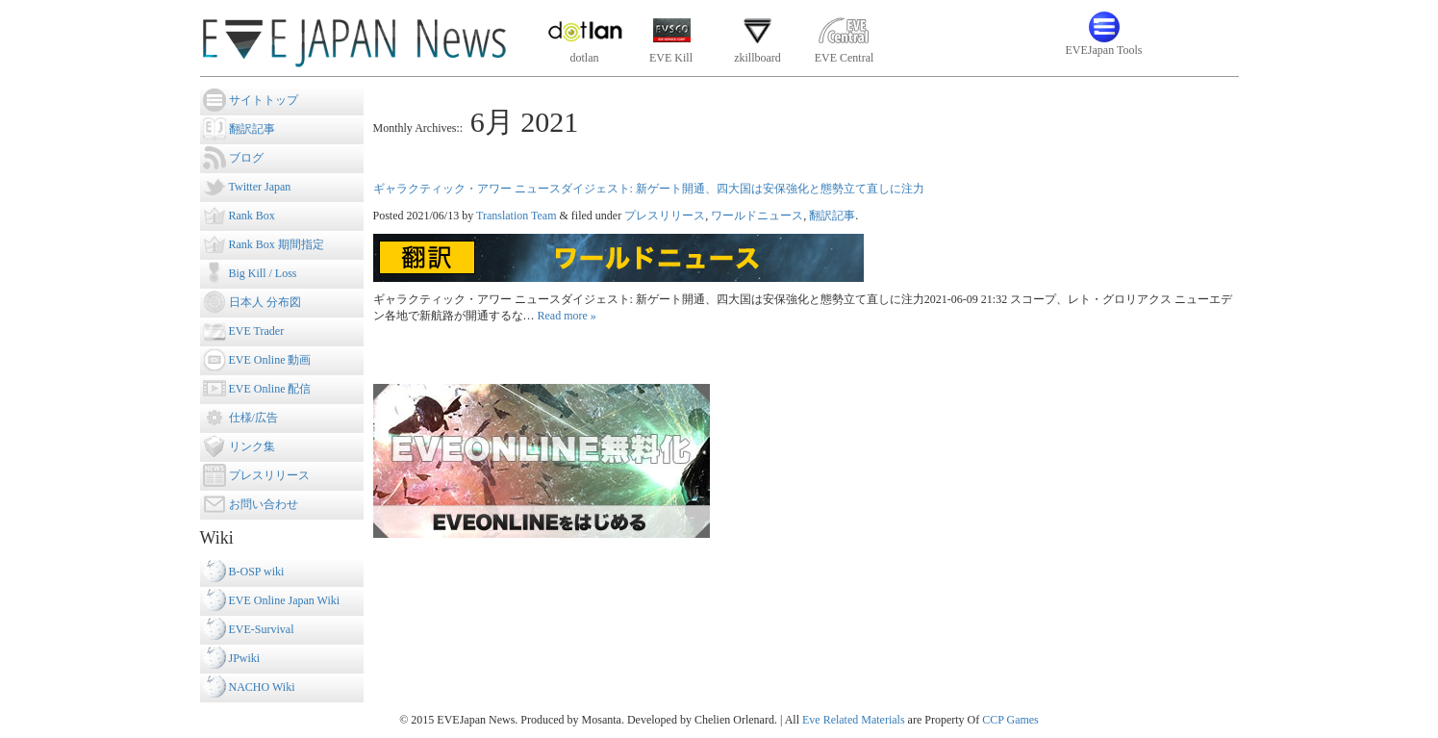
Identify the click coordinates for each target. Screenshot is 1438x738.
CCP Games (1010, 719)
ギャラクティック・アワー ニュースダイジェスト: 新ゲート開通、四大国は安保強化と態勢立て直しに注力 (648, 188)
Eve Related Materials (853, 719)
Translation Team (516, 215)
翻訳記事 (832, 215)
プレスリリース (664, 215)
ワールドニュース (757, 215)
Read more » (567, 315)
